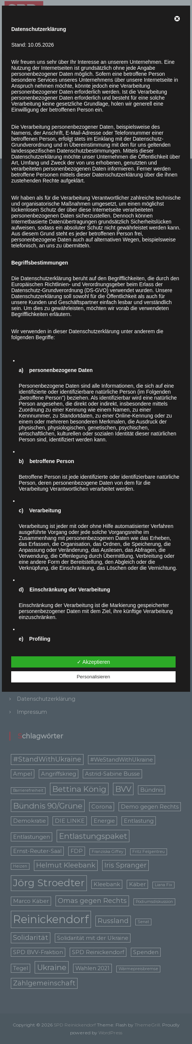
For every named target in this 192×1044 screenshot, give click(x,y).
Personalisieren (93, 676)
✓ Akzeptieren (93, 662)
